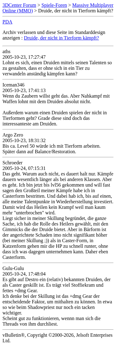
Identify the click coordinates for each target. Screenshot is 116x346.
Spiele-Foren (54, 5)
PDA (7, 21)
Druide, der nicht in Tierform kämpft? (61, 37)
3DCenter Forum (19, 5)
